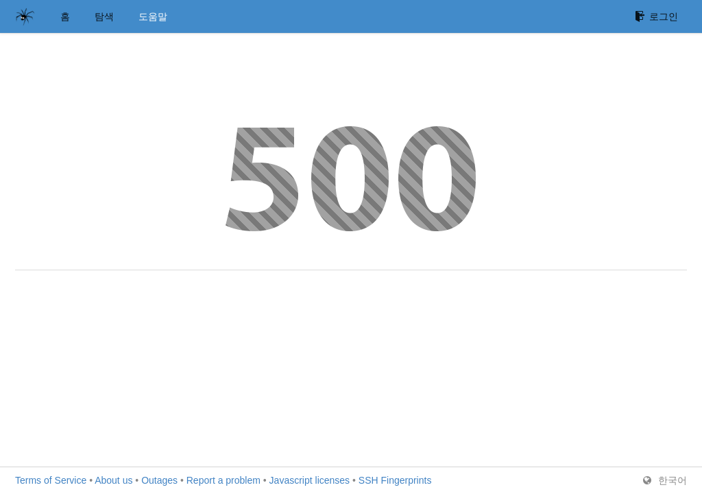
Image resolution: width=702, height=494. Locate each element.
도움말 (152, 16)
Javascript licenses (309, 480)
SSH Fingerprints (395, 480)
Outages (159, 480)
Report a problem (223, 480)
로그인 (656, 16)
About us (113, 480)
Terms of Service (50, 480)
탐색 (104, 16)
